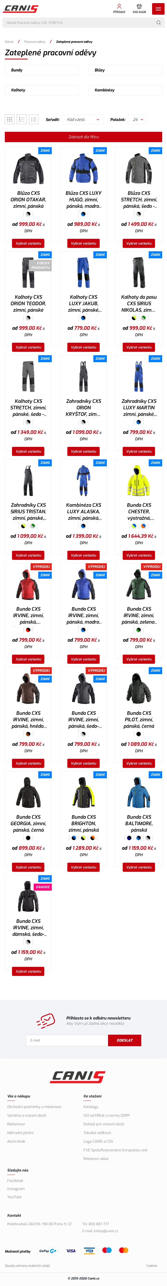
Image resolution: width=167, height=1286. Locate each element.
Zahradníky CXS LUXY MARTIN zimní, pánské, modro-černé (139, 408)
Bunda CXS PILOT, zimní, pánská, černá (138, 719)
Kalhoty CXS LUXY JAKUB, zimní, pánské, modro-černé (83, 304)
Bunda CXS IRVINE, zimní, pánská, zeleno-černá (139, 616)
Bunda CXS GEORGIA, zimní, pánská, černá (28, 823)
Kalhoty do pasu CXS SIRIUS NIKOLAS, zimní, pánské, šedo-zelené (139, 304)
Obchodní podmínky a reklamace (34, 1106)
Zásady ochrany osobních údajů (27, 1266)
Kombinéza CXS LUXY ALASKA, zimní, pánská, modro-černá (83, 512)
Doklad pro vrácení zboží (104, 1124)
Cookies (151, 1266)
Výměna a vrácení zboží (26, 1115)
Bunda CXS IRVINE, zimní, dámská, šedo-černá (28, 928)
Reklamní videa (96, 1158)
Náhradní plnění (20, 1132)
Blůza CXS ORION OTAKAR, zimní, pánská (28, 199)
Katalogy (91, 1106)
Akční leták (16, 1141)
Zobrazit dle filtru (84, 136)
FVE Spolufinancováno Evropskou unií (115, 1150)
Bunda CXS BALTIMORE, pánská (139, 823)
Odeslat (125, 1040)
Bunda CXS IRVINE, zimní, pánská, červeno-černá (28, 616)
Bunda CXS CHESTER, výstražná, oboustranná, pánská (139, 512)
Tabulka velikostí (97, 1132)
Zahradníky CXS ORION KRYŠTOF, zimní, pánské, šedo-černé (83, 408)
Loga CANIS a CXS (98, 1141)
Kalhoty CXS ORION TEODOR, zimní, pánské (28, 303)
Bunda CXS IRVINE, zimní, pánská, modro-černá (83, 616)
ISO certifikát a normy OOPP (107, 1115)
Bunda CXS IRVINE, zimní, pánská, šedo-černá (83, 720)
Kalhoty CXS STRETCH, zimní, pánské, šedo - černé (28, 408)
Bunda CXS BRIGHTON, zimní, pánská (83, 823)
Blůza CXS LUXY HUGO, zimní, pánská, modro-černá (83, 200)
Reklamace (16, 1124)
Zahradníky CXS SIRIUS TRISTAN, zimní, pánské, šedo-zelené (28, 512)
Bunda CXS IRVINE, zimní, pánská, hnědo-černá (28, 720)
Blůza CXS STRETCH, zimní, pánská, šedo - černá (139, 200)
